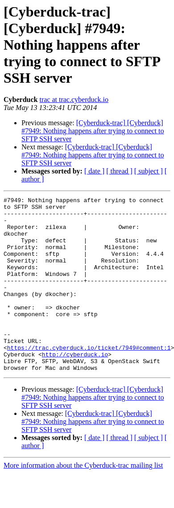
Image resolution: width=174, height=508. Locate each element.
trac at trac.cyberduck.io (73, 99)
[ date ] (94, 171)
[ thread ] (119, 171)
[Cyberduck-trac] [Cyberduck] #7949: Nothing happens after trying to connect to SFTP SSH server (92, 131)
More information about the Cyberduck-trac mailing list (83, 500)
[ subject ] (148, 171)
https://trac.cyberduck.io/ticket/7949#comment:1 (89, 378)
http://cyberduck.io (75, 386)
